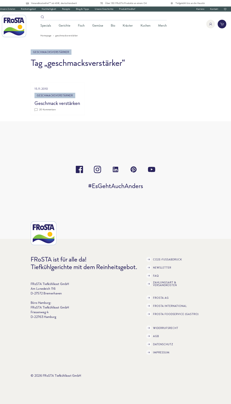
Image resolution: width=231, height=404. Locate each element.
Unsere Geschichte (104, 8)
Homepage (45, 35)
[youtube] (151, 169)
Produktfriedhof (127, 8)
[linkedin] (115, 169)
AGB (152, 336)
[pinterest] (133, 169)
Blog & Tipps (82, 8)
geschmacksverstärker (55, 95)
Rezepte (66, 8)
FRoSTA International (166, 305)
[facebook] (79, 169)
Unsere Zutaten (7, 8)
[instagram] (97, 169)
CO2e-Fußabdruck (164, 259)
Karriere (200, 8)
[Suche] (103, 17)
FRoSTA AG (157, 297)
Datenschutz (159, 344)
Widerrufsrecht (162, 327)
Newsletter (158, 267)
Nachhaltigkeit (49, 8)
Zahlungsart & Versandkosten (161, 283)
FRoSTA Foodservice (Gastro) (172, 313)
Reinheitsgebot (28, 8)
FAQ (152, 275)
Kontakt (214, 8)
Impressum (157, 352)
